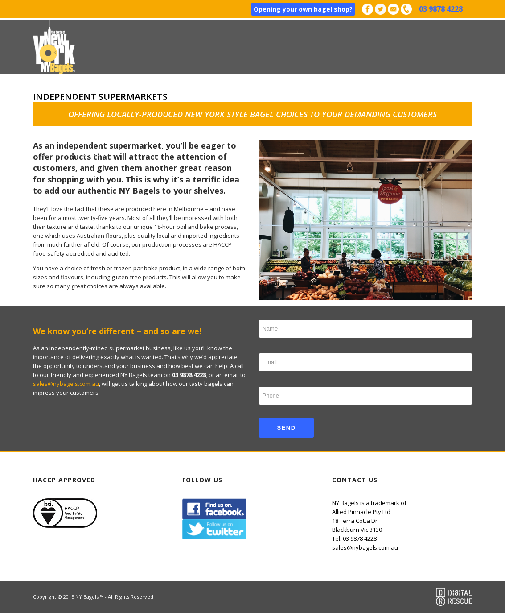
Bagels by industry (76, 100)
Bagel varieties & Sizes (167, 100)
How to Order (248, 100)
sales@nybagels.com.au (66, 384)
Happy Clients (313, 100)
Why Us (365, 100)
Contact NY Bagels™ (78, 153)
